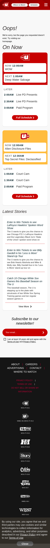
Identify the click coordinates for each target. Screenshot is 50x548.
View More (25, 306)
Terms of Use (13, 342)
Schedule (34, 5)
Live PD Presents (26, 94)
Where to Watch (19, 5)
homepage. (7, 41)
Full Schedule (25, 117)
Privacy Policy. (29, 342)
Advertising (15, 368)
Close (25, 543)
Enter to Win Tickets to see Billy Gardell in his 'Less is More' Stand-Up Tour (24, 253)
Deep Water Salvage (17, 79)
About (15, 364)
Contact (35, 368)
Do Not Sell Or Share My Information (25, 390)
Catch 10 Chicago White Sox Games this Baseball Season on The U (24, 281)
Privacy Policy (24, 380)
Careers (31, 364)
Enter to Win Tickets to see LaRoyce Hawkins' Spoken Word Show (25, 225)
